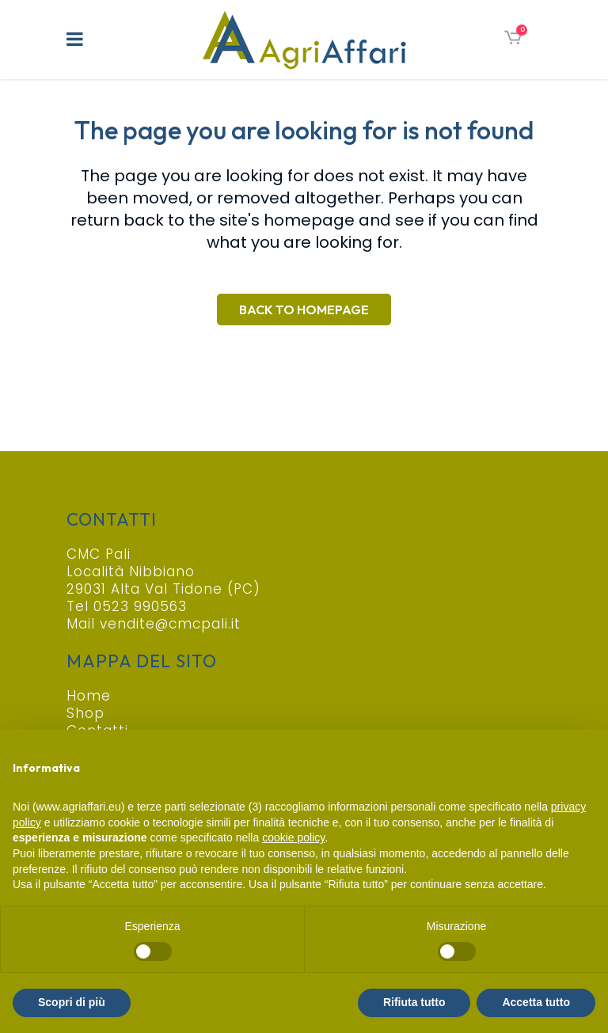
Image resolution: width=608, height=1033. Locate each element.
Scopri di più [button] (71, 1002)
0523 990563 (140, 606)
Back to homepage (304, 309)
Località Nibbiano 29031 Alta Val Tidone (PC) (163, 580)
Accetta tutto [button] (536, 1002)
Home (88, 695)
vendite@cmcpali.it (170, 623)
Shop (85, 713)
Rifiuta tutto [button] (414, 1002)
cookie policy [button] (293, 837)
